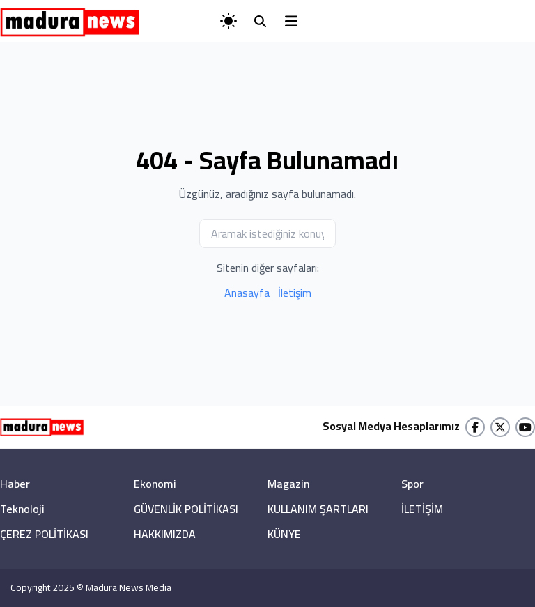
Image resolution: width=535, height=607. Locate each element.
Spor (412, 483)
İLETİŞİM (422, 508)
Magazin (288, 483)
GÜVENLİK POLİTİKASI (186, 508)
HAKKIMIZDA (165, 533)
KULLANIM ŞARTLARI (318, 508)
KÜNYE (284, 533)
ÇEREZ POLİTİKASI (44, 533)
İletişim (294, 292)
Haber (15, 483)
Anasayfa (247, 292)
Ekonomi (155, 483)
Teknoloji (22, 508)
